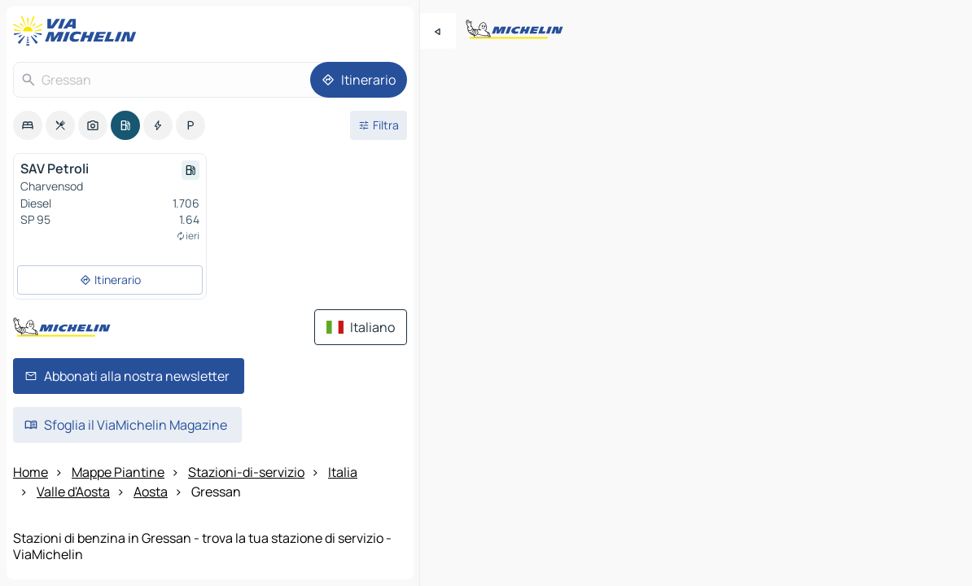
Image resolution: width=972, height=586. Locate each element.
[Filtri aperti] (378, 125)
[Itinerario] (358, 80)
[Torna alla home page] (78, 31)
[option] (27, 125)
